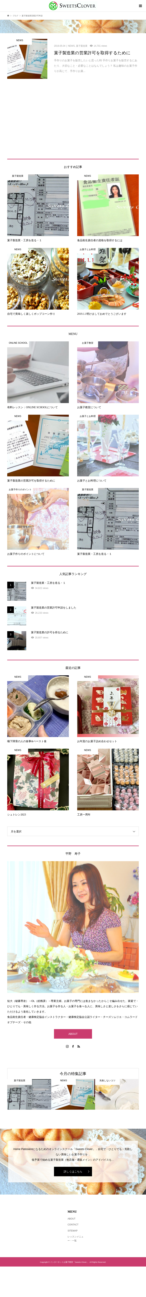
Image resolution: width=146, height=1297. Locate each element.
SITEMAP (72, 1230)
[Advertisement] (73, 122)
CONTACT (72, 1224)
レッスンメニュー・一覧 (75, 1238)
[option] (29, 1094)
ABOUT (73, 1033)
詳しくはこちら (73, 1171)
